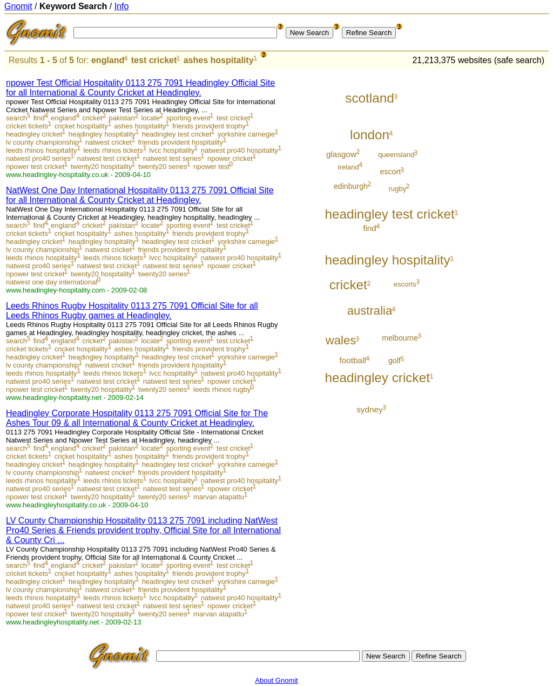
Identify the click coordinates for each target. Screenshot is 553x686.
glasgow (341, 154)
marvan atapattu (218, 497)
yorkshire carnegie (246, 134)
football (352, 360)
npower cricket (230, 158)
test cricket (154, 60)
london (369, 134)
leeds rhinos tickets (113, 150)
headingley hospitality (102, 134)
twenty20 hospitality (101, 166)
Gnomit (18, 6)
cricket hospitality (81, 126)
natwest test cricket (107, 158)
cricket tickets (27, 126)
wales (341, 340)
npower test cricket (35, 166)
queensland (396, 155)
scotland (369, 98)
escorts (405, 284)
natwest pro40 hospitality (239, 150)
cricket (92, 118)
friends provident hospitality (180, 142)
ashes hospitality (219, 60)
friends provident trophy (209, 126)
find (39, 118)
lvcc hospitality (171, 150)
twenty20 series (162, 166)
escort (390, 171)
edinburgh (351, 186)
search (16, 118)
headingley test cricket (177, 134)
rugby (398, 189)
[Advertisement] (504, 233)
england (107, 60)
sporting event (188, 118)
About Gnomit (276, 680)
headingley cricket (34, 134)
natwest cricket (108, 142)
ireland (348, 167)
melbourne (400, 338)
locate (150, 118)
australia (370, 310)
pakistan (121, 118)
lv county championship (42, 142)
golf (394, 360)
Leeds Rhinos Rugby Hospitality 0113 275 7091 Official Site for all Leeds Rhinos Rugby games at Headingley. (132, 310)
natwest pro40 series (38, 158)
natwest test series (172, 158)
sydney (369, 409)
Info (121, 6)
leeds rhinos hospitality (41, 150)
